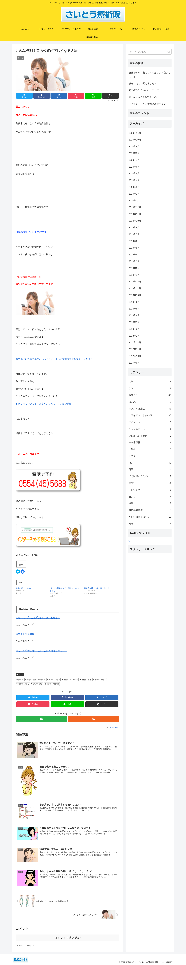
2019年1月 (134, 275)
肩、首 (20, 674)
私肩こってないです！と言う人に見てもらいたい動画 (44, 403)
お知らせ (150, 395)
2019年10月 (135, 221)
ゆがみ (150, 402)
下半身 (150, 456)
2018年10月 (135, 295)
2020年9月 (134, 146)
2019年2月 (134, 268)
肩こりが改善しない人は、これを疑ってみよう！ (41, 650)
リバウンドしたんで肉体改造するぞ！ (148, 104)
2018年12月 (135, 281)
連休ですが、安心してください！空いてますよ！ (150, 74)
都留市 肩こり (23, 684)
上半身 (150, 449)
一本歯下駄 (150, 442)
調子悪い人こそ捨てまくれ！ (144, 97)
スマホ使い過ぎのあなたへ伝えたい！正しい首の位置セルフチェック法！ (54, 359)
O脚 (150, 382)
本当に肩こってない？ (25, 588)
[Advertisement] (150, 583)
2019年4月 (134, 254)
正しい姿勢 (150, 490)
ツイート (132, 541)
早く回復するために (150, 476)
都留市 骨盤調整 (53, 684)
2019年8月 (134, 227)
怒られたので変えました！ (143, 83)
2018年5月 (134, 308)
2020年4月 (134, 180)
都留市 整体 (86, 680)
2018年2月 (134, 329)
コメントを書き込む (67, 938)
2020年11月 (135, 133)
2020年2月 (134, 193)
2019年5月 (134, 248)
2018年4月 (134, 315)
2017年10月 (135, 356)
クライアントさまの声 (150, 415)
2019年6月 (134, 241)
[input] (150, 52)
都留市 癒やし (100, 680)
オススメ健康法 (150, 409)
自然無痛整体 (150, 510)
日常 (150, 469)
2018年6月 (134, 302)
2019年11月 (135, 214)
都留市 (42, 680)
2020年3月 (134, 187)
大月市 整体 (31, 680)
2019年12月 (135, 207)
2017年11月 (135, 349)
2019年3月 (134, 261)
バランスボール (150, 429)
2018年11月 (135, 288)
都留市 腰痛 (37, 684)
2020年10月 (135, 139)
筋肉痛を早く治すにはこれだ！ (96, 588)
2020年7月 (134, 160)
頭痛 (150, 524)
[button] (169, 52)
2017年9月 (134, 362)
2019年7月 (134, 234)
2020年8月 (134, 153)
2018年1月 (134, 336)
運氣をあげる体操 (25, 634)
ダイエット (150, 422)
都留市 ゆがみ (54, 680)
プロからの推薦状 (150, 436)
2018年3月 (134, 322)
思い (150, 463)
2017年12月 (135, 342)
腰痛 (150, 503)
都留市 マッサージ (71, 680)
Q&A (150, 388)
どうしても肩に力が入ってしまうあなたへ (38, 617)
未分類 (150, 483)
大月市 (20, 680)
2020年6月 (134, 167)
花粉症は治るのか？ (150, 517)
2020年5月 (134, 173)
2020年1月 (134, 200)
